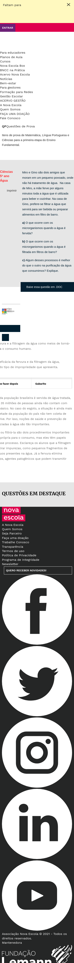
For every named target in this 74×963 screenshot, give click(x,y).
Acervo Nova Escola (15, 74)
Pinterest (7, 328)
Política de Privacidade (19, 555)
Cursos (5, 61)
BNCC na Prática (12, 70)
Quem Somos (10, 109)
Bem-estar (8, 83)
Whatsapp (15, 328)
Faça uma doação (15, 114)
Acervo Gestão (13, 100)
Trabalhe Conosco (15, 542)
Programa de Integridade (20, 560)
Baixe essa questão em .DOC (44, 286)
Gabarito (40, 383)
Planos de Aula (11, 57)
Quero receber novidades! (26, 570)
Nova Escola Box (12, 65)
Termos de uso (13, 551)
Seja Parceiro (12, 533)
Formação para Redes (16, 92)
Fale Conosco (10, 118)
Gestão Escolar (11, 96)
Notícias (6, 79)
